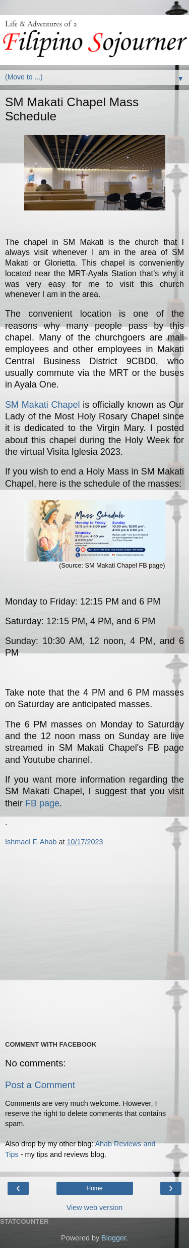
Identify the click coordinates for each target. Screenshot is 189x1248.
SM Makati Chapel (42, 405)
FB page (42, 803)
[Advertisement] (94, 943)
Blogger (113, 1238)
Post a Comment (40, 1085)
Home (94, 1188)
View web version (95, 1207)
